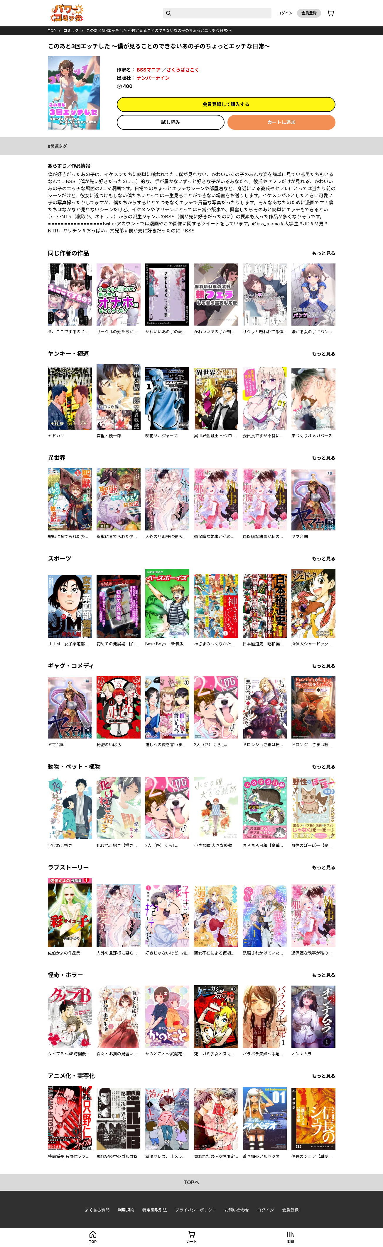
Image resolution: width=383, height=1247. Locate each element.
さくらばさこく (182, 70)
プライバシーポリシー (195, 1209)
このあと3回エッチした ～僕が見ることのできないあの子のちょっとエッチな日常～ (158, 30)
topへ (191, 1182)
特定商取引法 (154, 1209)
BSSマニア (149, 70)
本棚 (290, 1241)
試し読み (170, 122)
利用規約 (126, 1209)
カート (191, 1241)
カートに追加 (281, 122)
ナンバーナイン (153, 78)
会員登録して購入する (226, 104)
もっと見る (323, 253)
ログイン (285, 13)
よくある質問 (97, 1209)
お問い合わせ (237, 1209)
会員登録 (309, 13)
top (52, 30)
